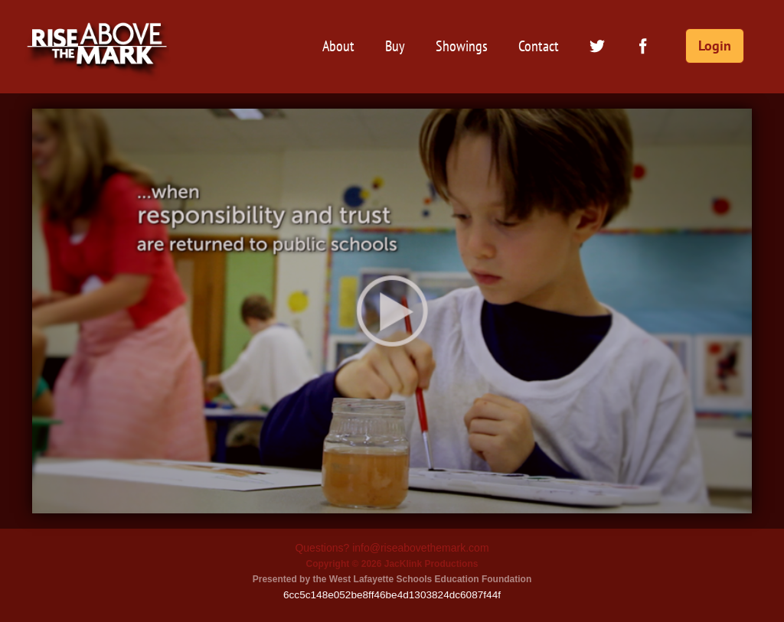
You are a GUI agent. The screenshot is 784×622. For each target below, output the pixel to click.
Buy (395, 46)
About (338, 46)
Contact (538, 46)
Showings (462, 46)
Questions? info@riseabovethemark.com (391, 548)
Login (714, 45)
